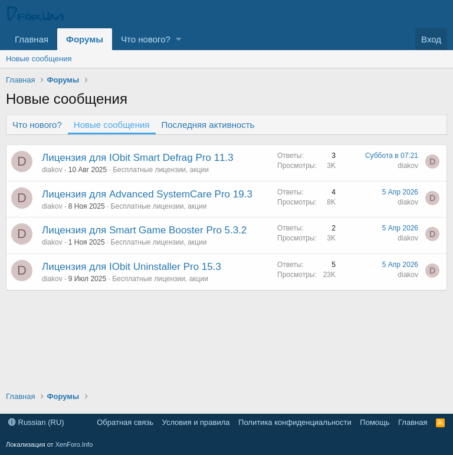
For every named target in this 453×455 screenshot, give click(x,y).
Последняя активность (208, 125)
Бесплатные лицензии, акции (161, 170)
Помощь (374, 422)
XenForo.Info (74, 444)
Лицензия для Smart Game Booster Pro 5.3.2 (144, 230)
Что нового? (145, 39)
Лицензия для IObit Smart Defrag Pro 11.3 (138, 157)
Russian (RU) (36, 422)
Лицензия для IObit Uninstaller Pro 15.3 (131, 266)
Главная (31, 39)
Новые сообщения (39, 58)
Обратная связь (125, 422)
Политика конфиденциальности (295, 422)
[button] (178, 39)
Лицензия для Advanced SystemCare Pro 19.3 (147, 194)
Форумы (84, 39)
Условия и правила (196, 422)
